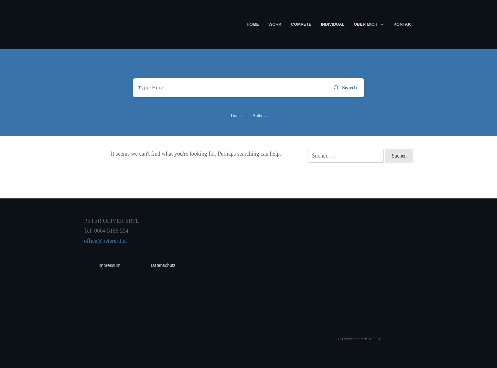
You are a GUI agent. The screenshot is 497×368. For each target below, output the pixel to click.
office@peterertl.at (105, 241)
